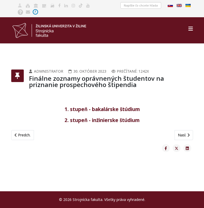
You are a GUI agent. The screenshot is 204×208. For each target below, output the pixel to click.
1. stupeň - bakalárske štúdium (102, 109)
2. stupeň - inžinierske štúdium (102, 120)
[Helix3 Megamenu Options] (190, 28)
